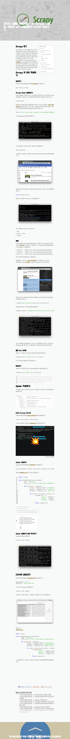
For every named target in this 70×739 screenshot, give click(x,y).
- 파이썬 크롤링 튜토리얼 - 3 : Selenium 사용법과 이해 (33, 709)
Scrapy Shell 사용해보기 (46, 54)
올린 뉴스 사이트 (44, 58)
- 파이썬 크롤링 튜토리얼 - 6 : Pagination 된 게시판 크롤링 (34, 716)
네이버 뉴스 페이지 (21, 105)
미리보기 (42, 60)
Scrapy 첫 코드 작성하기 (45, 50)
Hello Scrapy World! (45, 64)
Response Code (23, 117)
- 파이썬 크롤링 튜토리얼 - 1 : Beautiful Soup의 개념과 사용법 (35, 704)
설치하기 (42, 52)
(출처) (29, 69)
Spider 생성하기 (44, 66)
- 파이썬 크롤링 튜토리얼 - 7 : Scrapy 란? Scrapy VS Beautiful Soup (36, 718)
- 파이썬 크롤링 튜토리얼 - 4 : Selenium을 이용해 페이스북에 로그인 (36, 711)
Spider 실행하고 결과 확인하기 (47, 68)
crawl (10, 32)
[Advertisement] (35, 683)
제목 (42, 56)
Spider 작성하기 (43, 62)
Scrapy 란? (42, 48)
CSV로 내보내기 (43, 71)
